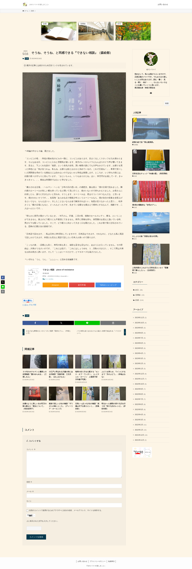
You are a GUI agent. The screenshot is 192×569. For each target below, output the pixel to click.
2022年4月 (140, 414)
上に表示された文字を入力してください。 (42, 521)
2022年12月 (140, 374)
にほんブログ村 (29, 305)
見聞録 (139, 295)
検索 (167, 103)
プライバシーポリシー (98, 561)
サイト (29, 501)
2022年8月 (140, 394)
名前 (29, 482)
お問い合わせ (82, 561)
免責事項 (111, 561)
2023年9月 (140, 328)
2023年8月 (140, 333)
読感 (26, 58)
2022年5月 (140, 409)
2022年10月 (140, 384)
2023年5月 (140, 348)
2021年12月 (141, 435)
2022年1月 (140, 430)
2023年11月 (140, 317)
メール (30, 491)
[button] (35, 323)
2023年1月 (140, 369)
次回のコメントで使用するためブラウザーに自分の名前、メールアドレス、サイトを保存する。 (66, 510)
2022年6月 (140, 404)
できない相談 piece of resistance (58, 270)
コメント (31, 449)
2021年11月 (140, 440)
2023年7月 (140, 338)
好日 (139, 290)
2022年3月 (140, 420)
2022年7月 (140, 399)
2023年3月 (140, 358)
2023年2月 (140, 363)
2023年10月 (140, 323)
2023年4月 (140, 353)
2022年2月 (140, 425)
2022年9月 (140, 389)
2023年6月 (140, 343)
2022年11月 (140, 379)
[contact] (151, 93)
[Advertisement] (150, 469)
